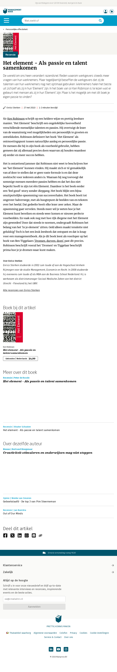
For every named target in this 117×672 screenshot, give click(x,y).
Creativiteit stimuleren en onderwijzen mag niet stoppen (47, 453)
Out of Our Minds (13, 513)
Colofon (63, 633)
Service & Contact (52, 637)
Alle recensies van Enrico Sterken (21, 290)
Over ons (68, 637)
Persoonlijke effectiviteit (17, 29)
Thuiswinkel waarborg (19, 633)
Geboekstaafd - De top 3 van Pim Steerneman (29, 501)
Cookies (83, 633)
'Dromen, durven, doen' (48, 241)
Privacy (73, 633)
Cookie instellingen (99, 633)
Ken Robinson (16, 118)
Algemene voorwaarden (45, 633)
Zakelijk (58, 572)
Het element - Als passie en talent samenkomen (19, 352)
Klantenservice (58, 565)
